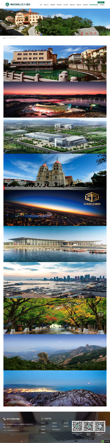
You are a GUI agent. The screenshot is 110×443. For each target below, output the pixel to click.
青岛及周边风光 (94, 4)
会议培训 (65, 4)
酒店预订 (43, 429)
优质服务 (102, 4)
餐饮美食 (59, 4)
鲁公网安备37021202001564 (28, 441)
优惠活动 (78, 4)
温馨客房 (52, 4)
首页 (41, 4)
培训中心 (101, 2)
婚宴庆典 (72, 4)
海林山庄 (46, 4)
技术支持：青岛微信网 (84, 441)
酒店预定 (85, 4)
